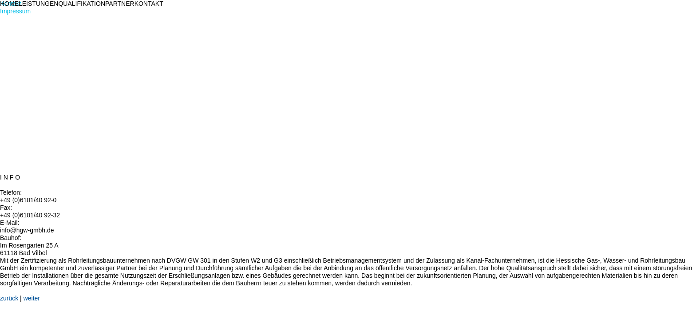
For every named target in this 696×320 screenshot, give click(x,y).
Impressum (15, 11)
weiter (32, 298)
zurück (9, 298)
